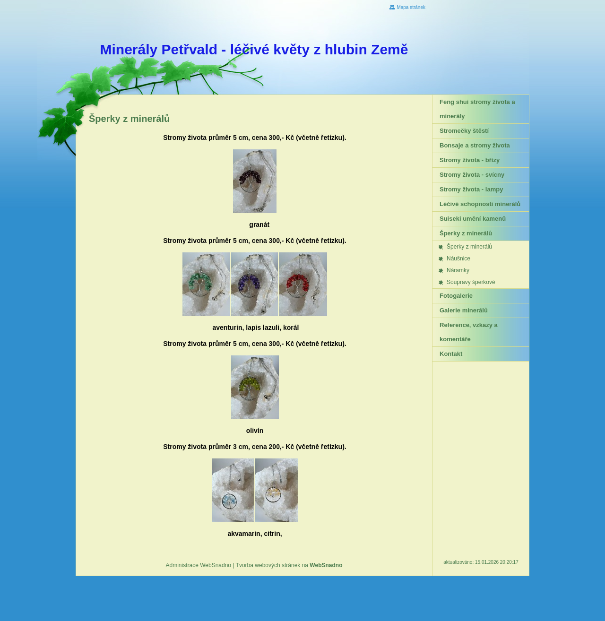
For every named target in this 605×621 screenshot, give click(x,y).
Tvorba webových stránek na (289, 565)
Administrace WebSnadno (199, 565)
